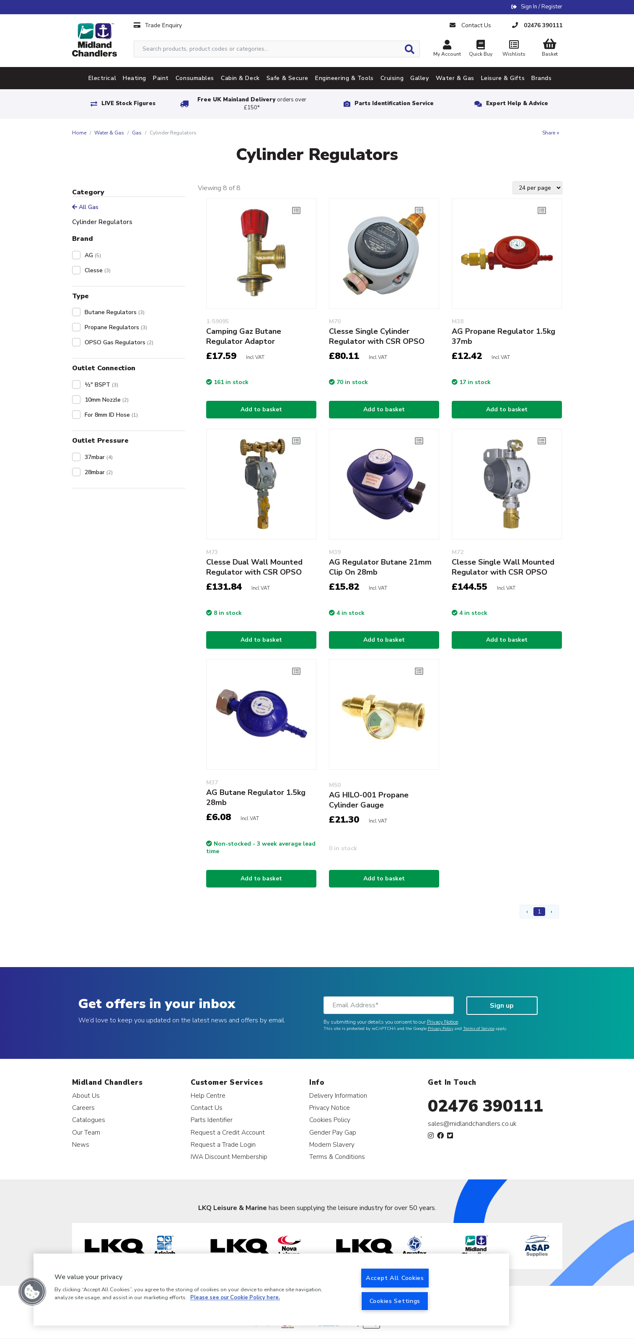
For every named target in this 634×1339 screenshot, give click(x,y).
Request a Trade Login (223, 1144)
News (80, 1144)
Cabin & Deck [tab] (240, 78)
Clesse (98, 270)
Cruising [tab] (392, 78)
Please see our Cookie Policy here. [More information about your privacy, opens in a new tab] (235, 1298)
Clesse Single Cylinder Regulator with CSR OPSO (376, 336)
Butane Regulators (115, 312)
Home (79, 132)
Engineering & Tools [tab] (344, 78)
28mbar (99, 472)
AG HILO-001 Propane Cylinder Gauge (369, 800)
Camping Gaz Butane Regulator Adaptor (243, 336)
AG (93, 255)
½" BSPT (101, 385)
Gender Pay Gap (332, 1132)
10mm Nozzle (107, 400)
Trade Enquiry (158, 25)
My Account (447, 49)
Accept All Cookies (395, 1278)
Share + (550, 132)
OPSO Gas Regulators (119, 342)
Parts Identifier (212, 1119)
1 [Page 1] (539, 912)
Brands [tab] (541, 78)
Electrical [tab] (102, 78)
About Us (86, 1095)
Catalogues (88, 1119)
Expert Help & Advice (517, 103)
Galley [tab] (419, 78)
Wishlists (514, 49)
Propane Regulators (116, 327)
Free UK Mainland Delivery (251, 103)
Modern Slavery (332, 1144)
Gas (137, 132)
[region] (271, 1290)
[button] (32, 1291)
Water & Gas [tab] (455, 78)
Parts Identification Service (394, 103)
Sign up (502, 1005)
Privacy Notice (442, 1022)
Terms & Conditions (337, 1156)
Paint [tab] (161, 78)
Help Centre (208, 1095)
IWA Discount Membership (229, 1156)
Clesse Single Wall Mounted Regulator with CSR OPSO (503, 567)
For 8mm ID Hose (111, 415)
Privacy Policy (440, 1029)
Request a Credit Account (228, 1132)
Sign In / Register (541, 6)
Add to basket (261, 409)
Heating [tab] (134, 78)
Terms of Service (478, 1029)
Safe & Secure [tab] (287, 78)
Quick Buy (480, 49)
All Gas (85, 207)
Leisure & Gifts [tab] (503, 78)
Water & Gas (109, 132)
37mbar (99, 457)
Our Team (86, 1132)
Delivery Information (338, 1095)
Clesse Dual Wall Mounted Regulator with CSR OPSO (254, 567)
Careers (83, 1107)
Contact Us (207, 1107)
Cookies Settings (395, 1301)
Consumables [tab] (195, 78)
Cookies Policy (329, 1119)
